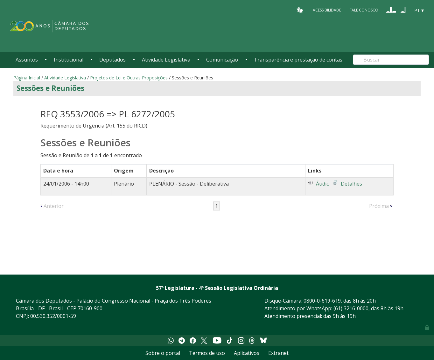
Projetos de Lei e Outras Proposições (129, 78)
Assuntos (27, 59)
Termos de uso (207, 352)
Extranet (278, 352)
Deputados (112, 59)
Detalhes (351, 183)
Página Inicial (26, 78)
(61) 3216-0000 (350, 308)
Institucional (68, 59)
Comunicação (222, 59)
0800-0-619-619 (322, 300)
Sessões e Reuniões (50, 88)
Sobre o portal (162, 352)
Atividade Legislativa (166, 59)
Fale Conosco (364, 10)
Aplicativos (246, 352)
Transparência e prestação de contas (298, 59)
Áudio (323, 183)
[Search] (391, 60)
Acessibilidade (327, 10)
